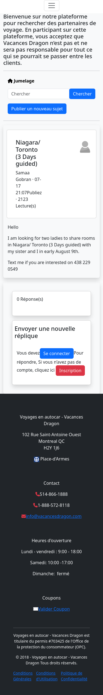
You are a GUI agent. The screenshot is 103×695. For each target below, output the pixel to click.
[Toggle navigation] (51, 5)
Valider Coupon (54, 609)
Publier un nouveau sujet (37, 109)
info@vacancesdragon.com (54, 516)
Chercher (82, 94)
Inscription (70, 371)
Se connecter (56, 353)
